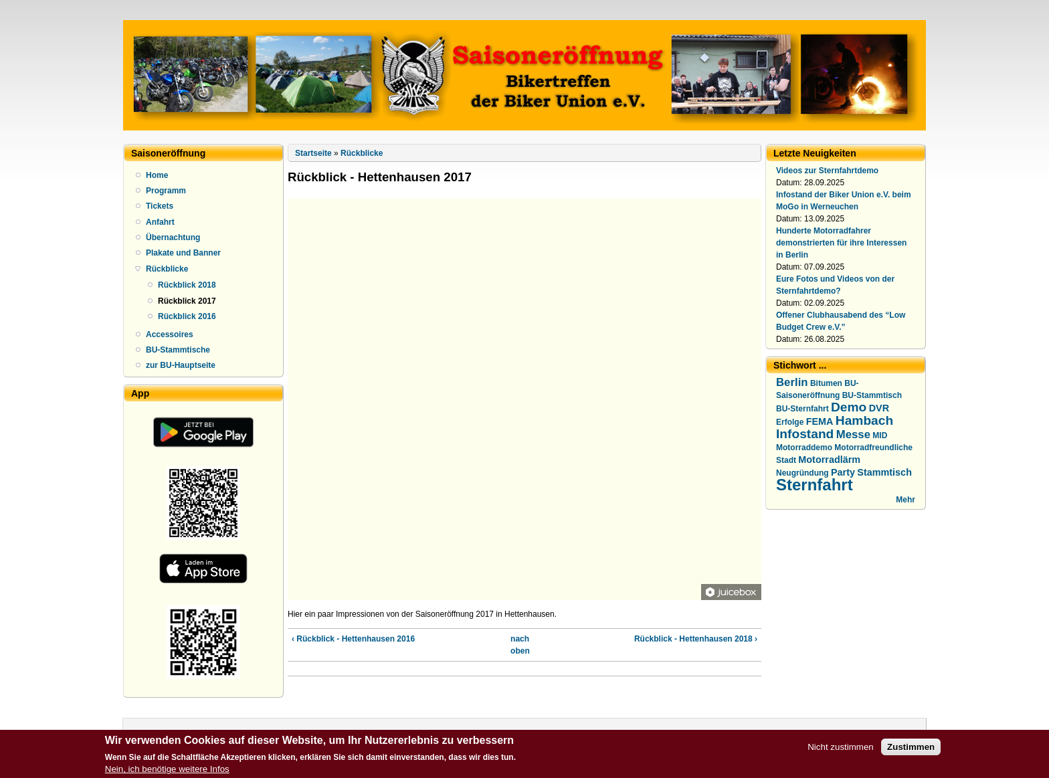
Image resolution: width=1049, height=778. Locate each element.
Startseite (313, 153)
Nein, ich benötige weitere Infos (167, 772)
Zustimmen (911, 750)
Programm (166, 190)
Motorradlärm (829, 459)
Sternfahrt (814, 485)
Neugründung (802, 473)
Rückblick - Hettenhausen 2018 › (695, 639)
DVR (879, 408)
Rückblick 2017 (187, 301)
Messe (853, 434)
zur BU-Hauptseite (180, 365)
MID (879, 435)
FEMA (820, 421)
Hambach (864, 420)
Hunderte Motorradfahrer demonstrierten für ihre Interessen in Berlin (841, 243)
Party (843, 472)
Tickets (159, 206)
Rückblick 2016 (187, 316)
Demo (848, 407)
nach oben (519, 645)
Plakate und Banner (183, 253)
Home (157, 175)
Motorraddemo (804, 447)
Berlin (792, 382)
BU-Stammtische (178, 350)
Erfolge (789, 422)
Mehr (905, 499)
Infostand (805, 434)
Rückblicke (167, 269)
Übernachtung (173, 237)
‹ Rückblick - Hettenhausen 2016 (353, 639)
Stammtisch (884, 472)
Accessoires (169, 334)
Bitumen (826, 383)
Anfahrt (160, 222)
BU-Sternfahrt (802, 408)
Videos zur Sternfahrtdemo (827, 170)
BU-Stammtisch (872, 395)
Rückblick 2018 (187, 285)
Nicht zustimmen (840, 750)
